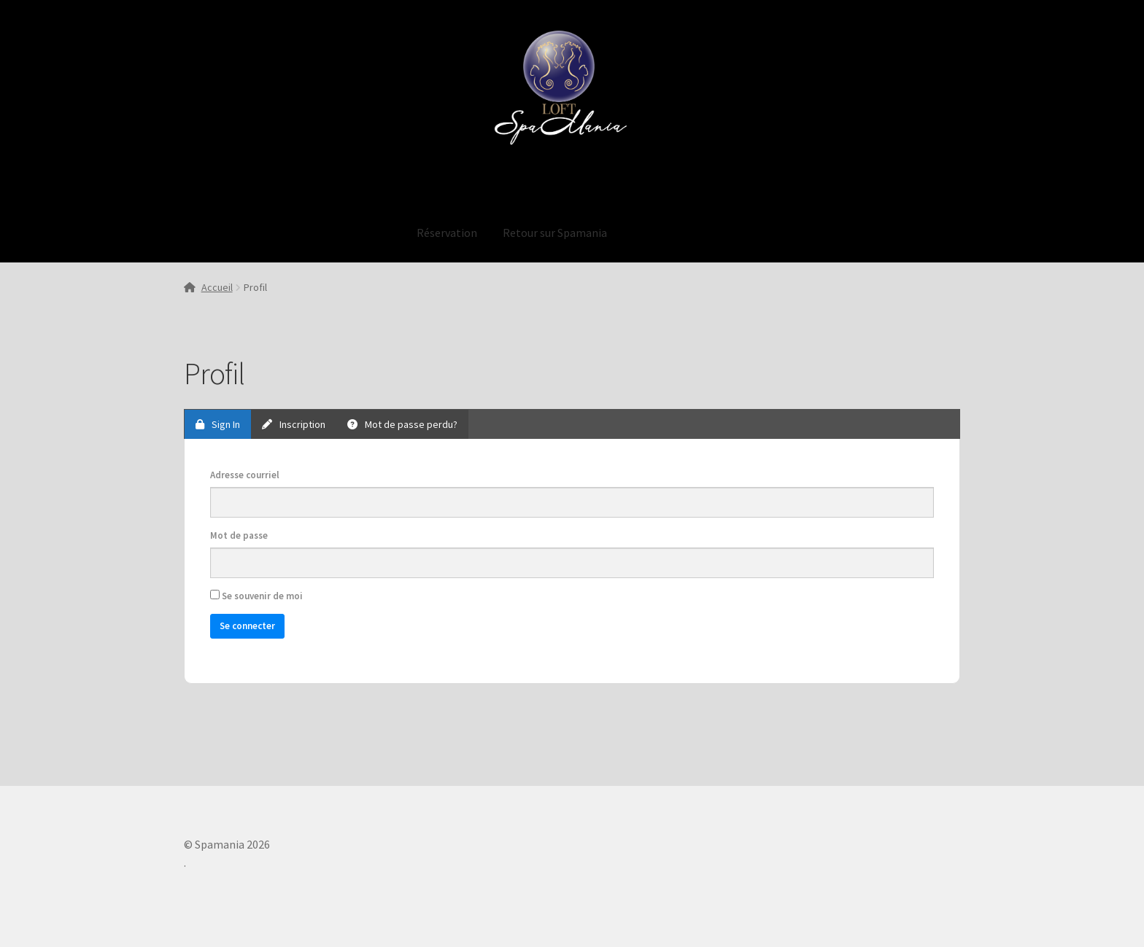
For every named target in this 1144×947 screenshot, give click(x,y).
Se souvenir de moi (256, 596)
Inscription (293, 424)
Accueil (217, 287)
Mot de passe (239, 535)
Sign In (218, 424)
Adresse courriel (244, 475)
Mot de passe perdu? (402, 424)
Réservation (447, 232)
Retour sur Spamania (555, 232)
